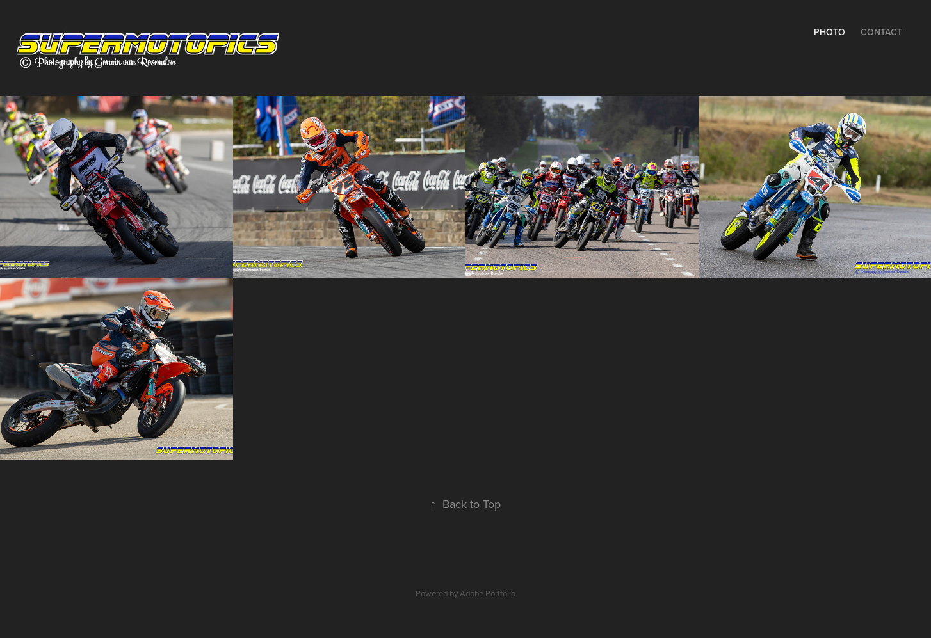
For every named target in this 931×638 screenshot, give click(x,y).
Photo (829, 32)
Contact (881, 32)
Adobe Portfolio (487, 593)
